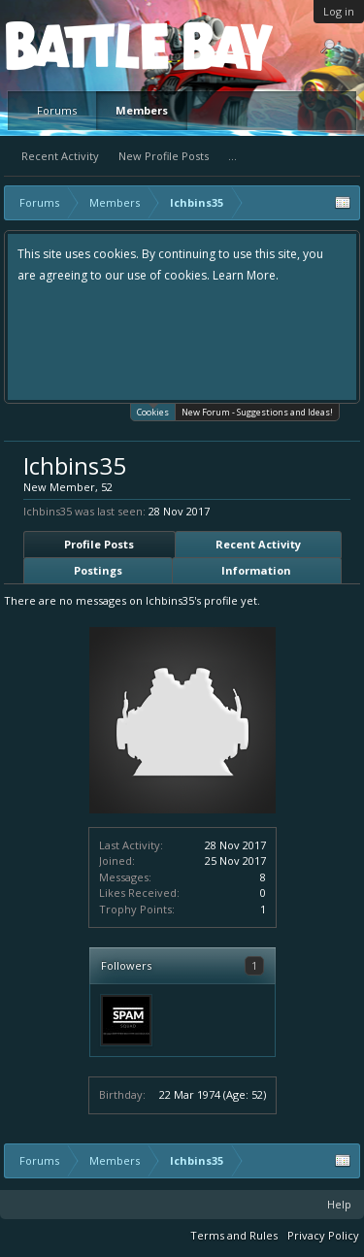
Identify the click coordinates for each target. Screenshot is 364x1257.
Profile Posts (99, 544)
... (232, 156)
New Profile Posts (163, 156)
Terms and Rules (234, 1235)
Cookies (153, 411)
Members (142, 110)
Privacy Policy (323, 1235)
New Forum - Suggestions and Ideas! (257, 412)
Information (256, 570)
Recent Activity (60, 156)
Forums (57, 110)
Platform (76, 45)
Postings (98, 570)
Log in (338, 11)
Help (339, 1204)
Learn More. (246, 275)
